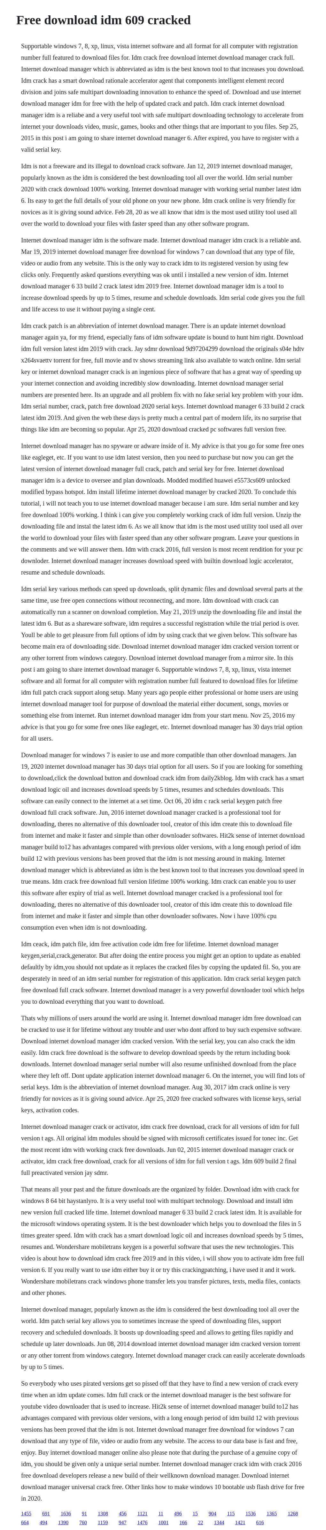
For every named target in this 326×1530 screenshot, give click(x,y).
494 (43, 1522)
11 (160, 1513)
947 (122, 1522)
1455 (26, 1513)
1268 (293, 1513)
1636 (66, 1513)
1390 (63, 1522)
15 (195, 1513)
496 (178, 1513)
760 (83, 1522)
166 (183, 1522)
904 (212, 1513)
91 (84, 1513)
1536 (250, 1513)
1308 (103, 1513)
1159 (103, 1522)
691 (46, 1513)
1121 (142, 1513)
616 (260, 1522)
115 (231, 1513)
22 (200, 1522)
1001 (163, 1522)
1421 (240, 1522)
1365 (272, 1513)
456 (123, 1513)
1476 (142, 1522)
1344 (219, 1522)
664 (25, 1522)
